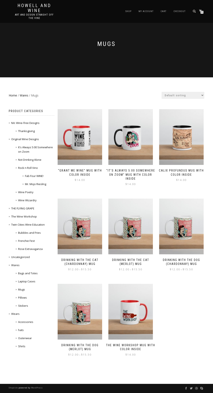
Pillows (22, 297)
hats (21, 330)
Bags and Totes (28, 273)
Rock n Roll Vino (28, 168)
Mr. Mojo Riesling (35, 184)
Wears (15, 314)
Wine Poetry (25, 192)
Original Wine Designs (25, 139)
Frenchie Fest (26, 241)
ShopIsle (14, 387)
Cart (163, 11)
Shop (128, 11)
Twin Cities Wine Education (28, 224)
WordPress (37, 387)
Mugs (21, 289)
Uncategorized (20, 257)
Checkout (179, 11)
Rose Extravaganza (30, 249)
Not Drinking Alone (29, 160)
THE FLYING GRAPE (22, 208)
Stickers (23, 306)
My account (146, 11)
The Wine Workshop (24, 216)
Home (13, 95)
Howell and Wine (34, 8)
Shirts (21, 346)
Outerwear (25, 338)
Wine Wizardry (27, 200)
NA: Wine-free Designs (25, 123)
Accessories (25, 322)
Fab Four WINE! (34, 176)
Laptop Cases (26, 281)
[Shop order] (183, 95)
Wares (24, 95)
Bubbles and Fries (29, 233)
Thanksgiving (26, 131)
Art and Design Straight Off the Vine (34, 16)
